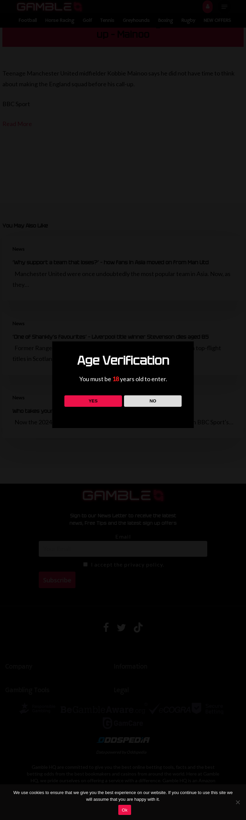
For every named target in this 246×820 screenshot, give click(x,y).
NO (153, 400)
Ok (124, 810)
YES (93, 400)
